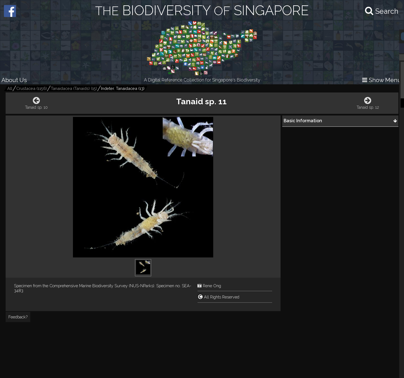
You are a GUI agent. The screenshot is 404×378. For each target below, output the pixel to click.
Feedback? (17, 316)
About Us (14, 79)
